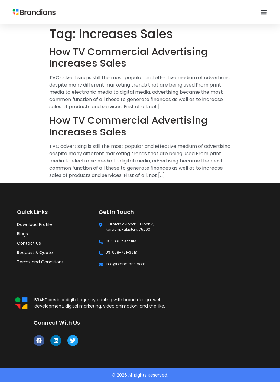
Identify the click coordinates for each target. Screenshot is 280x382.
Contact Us (29, 243)
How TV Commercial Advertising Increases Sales (128, 57)
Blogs (22, 234)
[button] (264, 12)
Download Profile (34, 224)
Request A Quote (35, 253)
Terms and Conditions (40, 262)
